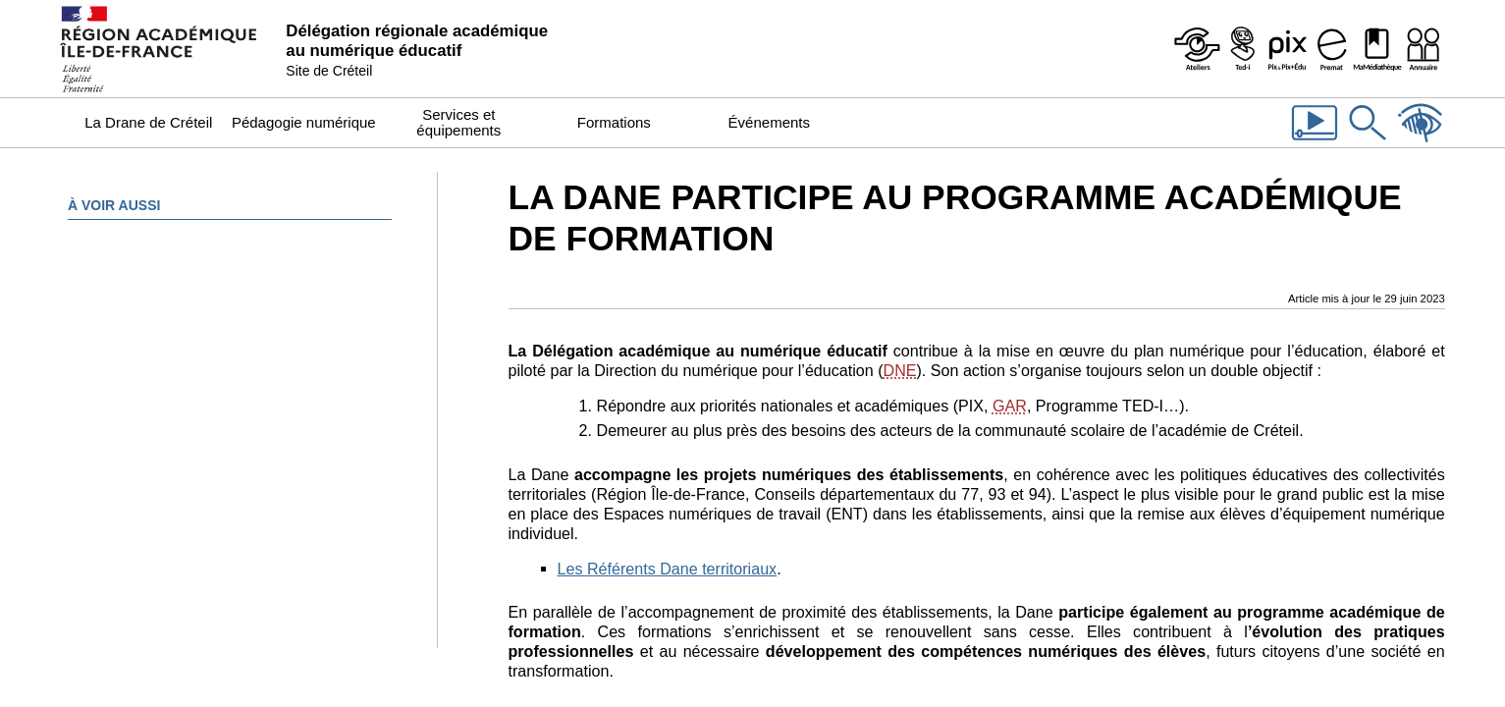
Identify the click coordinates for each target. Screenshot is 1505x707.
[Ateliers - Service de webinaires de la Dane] (1196, 49)
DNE (900, 370)
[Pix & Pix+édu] (1287, 49)
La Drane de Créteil (148, 122)
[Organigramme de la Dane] (1422, 49)
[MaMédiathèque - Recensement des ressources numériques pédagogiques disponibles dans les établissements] (1377, 49)
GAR (1010, 405)
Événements (769, 122)
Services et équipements (458, 122)
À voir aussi (114, 205)
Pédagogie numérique (304, 122)
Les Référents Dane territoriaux (668, 568)
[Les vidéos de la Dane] (1314, 142)
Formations (614, 122)
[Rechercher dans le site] (1367, 142)
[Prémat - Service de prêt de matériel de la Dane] (1332, 49)
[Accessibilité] (1420, 142)
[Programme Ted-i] (1241, 49)
